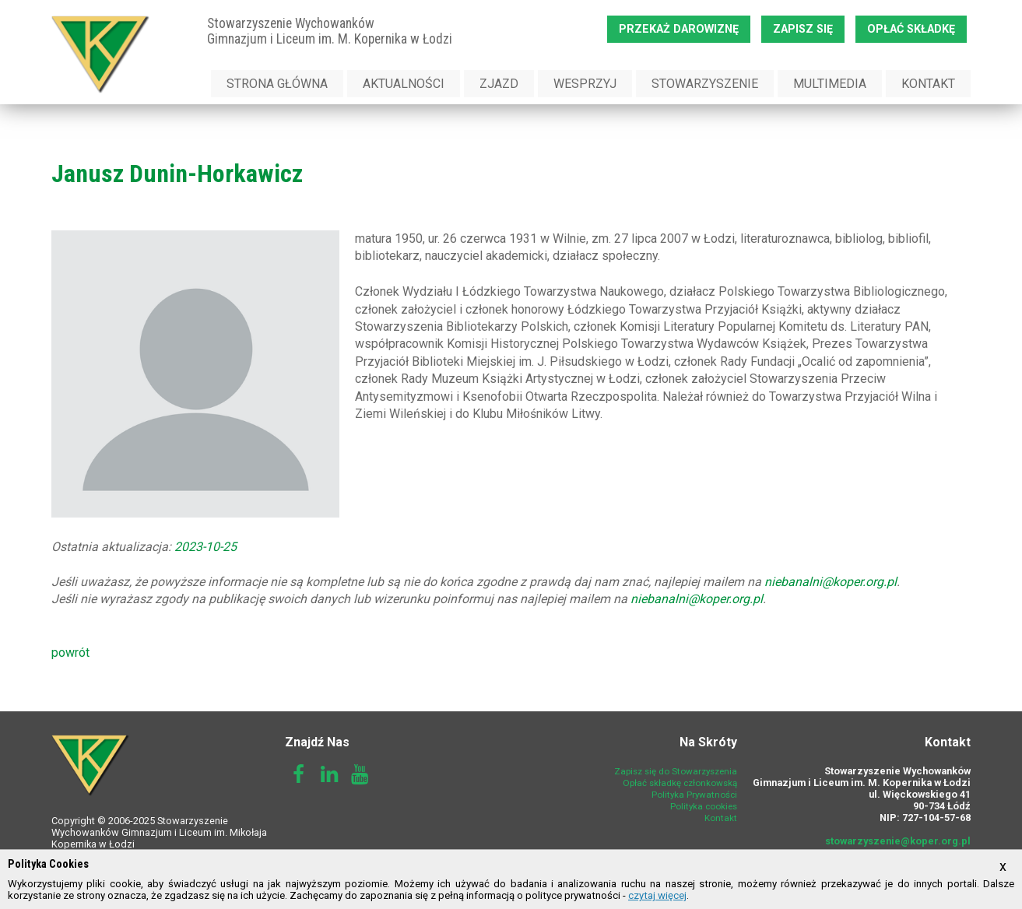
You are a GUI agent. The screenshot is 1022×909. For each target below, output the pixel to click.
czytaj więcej (657, 895)
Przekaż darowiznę (679, 29)
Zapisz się (803, 29)
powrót (70, 652)
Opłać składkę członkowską (680, 782)
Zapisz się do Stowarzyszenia (675, 771)
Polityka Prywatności (694, 794)
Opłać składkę (911, 29)
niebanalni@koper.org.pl (830, 581)
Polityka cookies (703, 806)
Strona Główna (277, 83)
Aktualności (403, 83)
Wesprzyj (584, 83)
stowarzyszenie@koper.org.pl (898, 841)
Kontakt (928, 83)
